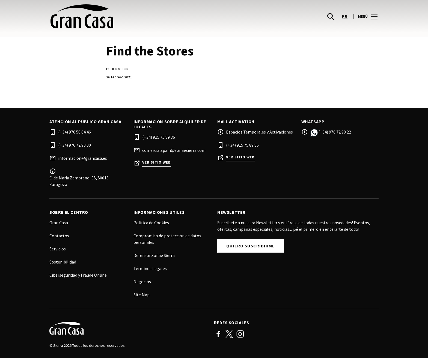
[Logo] (128, 328)
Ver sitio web (156, 162)
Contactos (59, 235)
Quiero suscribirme (250, 245)
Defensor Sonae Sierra (154, 255)
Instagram (240, 334)
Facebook (218, 334)
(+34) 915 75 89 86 (158, 137)
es (344, 16)
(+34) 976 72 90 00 (74, 145)
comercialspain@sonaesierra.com (174, 150)
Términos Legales (150, 268)
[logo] (132, 16)
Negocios (142, 281)
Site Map (141, 294)
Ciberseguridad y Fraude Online (78, 275)
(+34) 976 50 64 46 (74, 132)
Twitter (229, 334)
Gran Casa (58, 222)
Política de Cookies (151, 222)
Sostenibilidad (62, 262)
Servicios (57, 249)
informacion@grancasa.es (82, 158)
